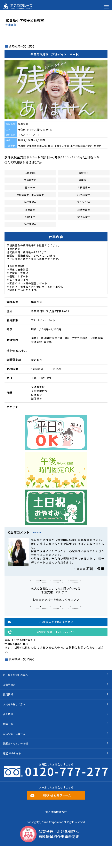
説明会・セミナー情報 (15, 743)
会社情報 (8, 714)
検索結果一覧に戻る (22, 46)
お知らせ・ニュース (14, 733)
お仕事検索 (9, 684)
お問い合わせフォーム (56, 795)
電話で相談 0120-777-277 (56, 632)
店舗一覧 (8, 724)
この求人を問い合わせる (56, 622)
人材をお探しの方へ (14, 704)
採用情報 (8, 694)
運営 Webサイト (12, 753)
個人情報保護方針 (56, 812)
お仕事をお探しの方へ (15, 675)
